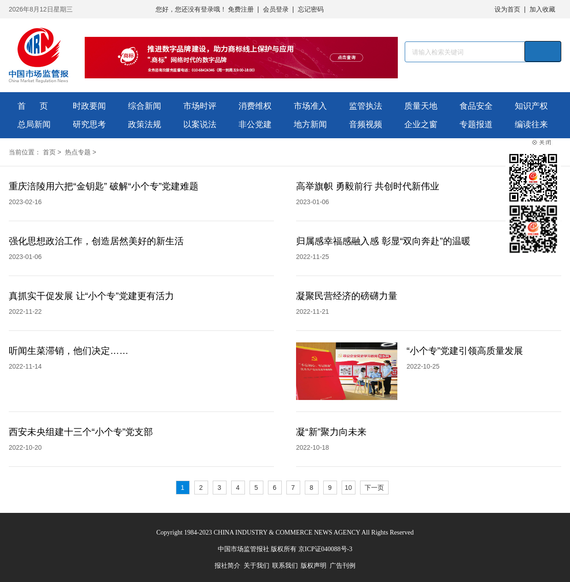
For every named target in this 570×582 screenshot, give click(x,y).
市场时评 (199, 106)
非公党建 (255, 124)
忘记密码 (311, 9)
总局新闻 (34, 124)
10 (348, 487)
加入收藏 (542, 9)
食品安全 (476, 106)
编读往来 (531, 124)
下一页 (374, 487)
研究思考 (89, 124)
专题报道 (476, 124)
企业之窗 (420, 124)
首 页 (32, 106)
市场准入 (310, 106)
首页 (49, 152)
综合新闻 (144, 106)
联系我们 (285, 565)
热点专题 (78, 152)
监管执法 (365, 106)
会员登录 (276, 9)
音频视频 (365, 124)
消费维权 (255, 106)
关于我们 (256, 565)
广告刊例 (342, 565)
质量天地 (420, 106)
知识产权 (531, 106)
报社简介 (227, 565)
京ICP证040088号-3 (325, 549)
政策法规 (144, 124)
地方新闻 (310, 124)
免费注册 (241, 9)
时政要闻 (89, 106)
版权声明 (313, 565)
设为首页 (507, 9)
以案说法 (199, 124)
